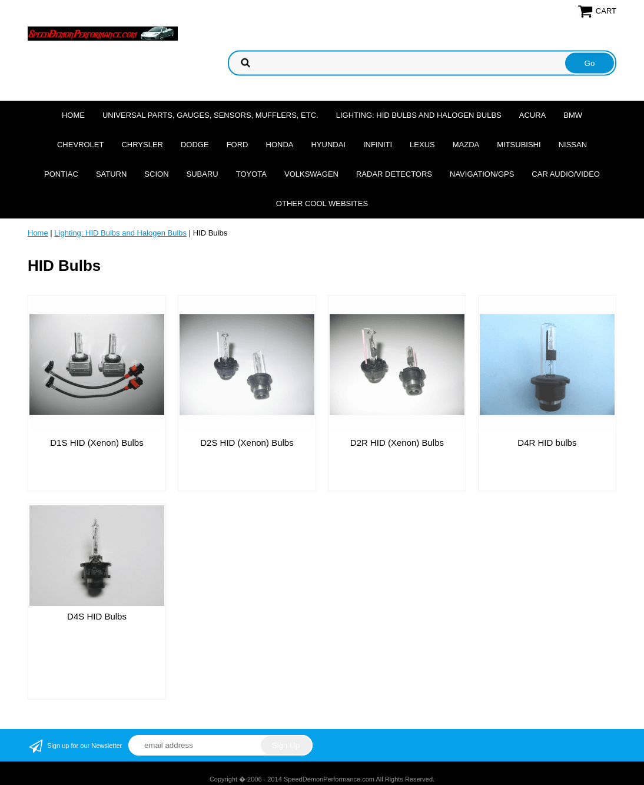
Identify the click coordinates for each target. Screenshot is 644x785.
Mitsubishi (518, 144)
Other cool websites (322, 203)
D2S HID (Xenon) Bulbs (246, 443)
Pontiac (61, 174)
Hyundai (328, 144)
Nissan (573, 144)
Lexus (422, 144)
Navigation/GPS (482, 174)
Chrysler (142, 144)
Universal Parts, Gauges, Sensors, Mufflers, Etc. (210, 115)
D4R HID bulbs (546, 443)
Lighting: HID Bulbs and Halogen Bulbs (419, 115)
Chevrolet (80, 144)
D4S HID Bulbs (97, 616)
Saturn (111, 174)
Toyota (251, 174)
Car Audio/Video (566, 174)
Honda (280, 144)
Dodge (195, 144)
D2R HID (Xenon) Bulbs (397, 443)
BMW (572, 115)
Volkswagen (311, 174)
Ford (237, 144)
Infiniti (377, 144)
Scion (156, 174)
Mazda (466, 144)
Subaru (202, 174)
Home (73, 115)
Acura (532, 115)
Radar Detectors (394, 174)
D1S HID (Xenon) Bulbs (96, 443)
